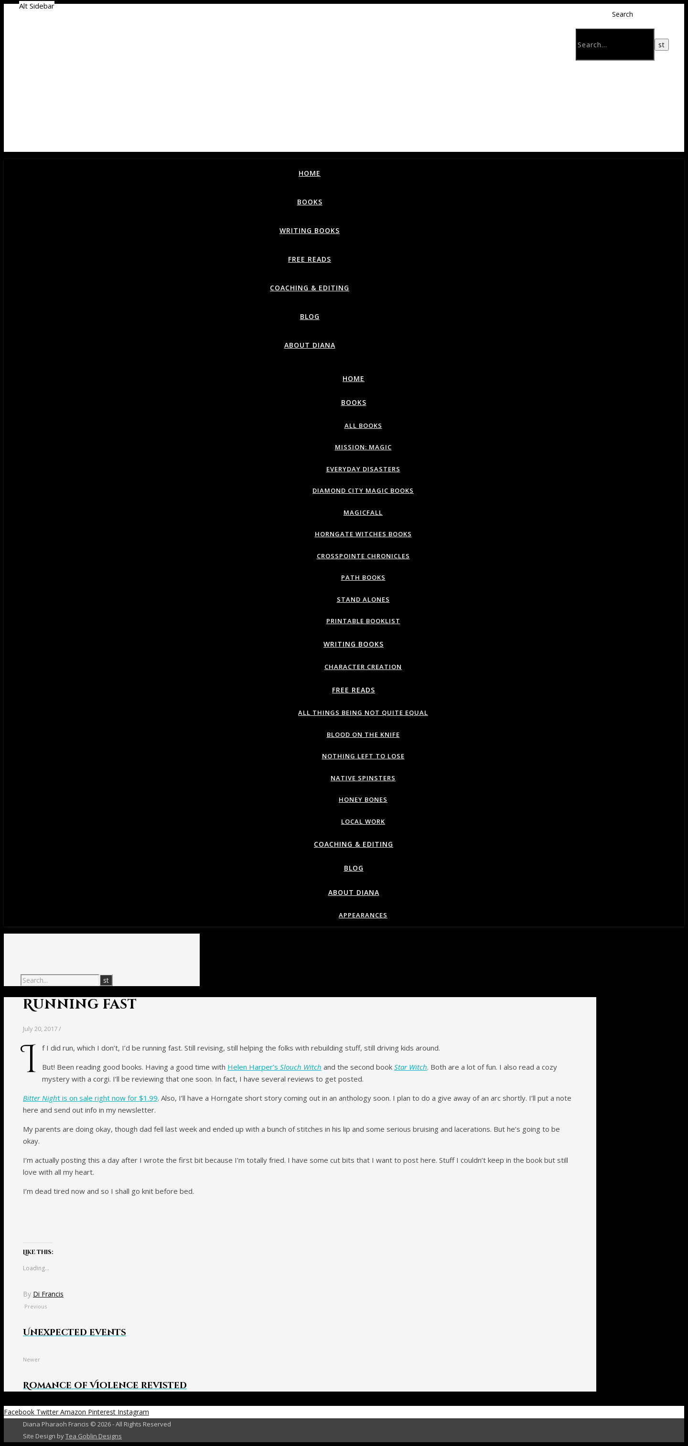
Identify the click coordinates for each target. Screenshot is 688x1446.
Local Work (363, 821)
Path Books (363, 577)
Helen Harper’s (274, 1067)
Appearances (363, 915)
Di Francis (48, 1293)
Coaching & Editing (309, 287)
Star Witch (410, 1067)
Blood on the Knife (363, 734)
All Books (363, 425)
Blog (310, 316)
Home (310, 173)
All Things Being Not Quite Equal (363, 712)
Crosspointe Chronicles (363, 556)
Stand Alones (363, 599)
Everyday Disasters (363, 469)
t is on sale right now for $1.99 (90, 1098)
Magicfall (363, 512)
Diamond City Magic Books (363, 490)
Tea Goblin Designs (93, 1436)
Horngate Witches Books (363, 534)
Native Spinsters (363, 778)
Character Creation (363, 666)
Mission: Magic (363, 447)
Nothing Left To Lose (363, 756)
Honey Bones (363, 799)
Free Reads (309, 259)
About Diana (309, 345)
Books (309, 201)
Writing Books (310, 230)
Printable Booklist (363, 621)
